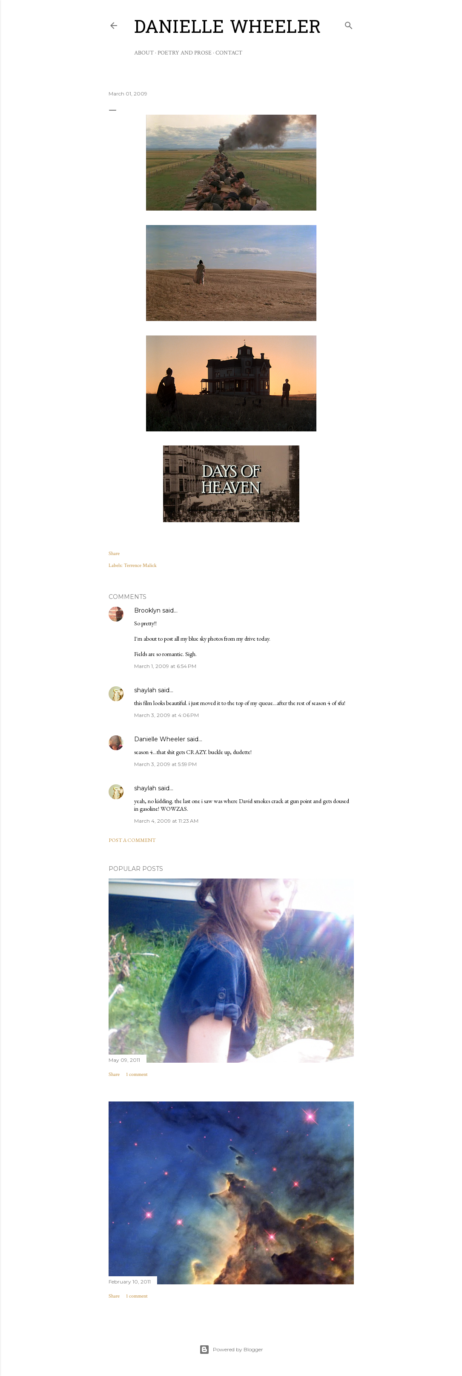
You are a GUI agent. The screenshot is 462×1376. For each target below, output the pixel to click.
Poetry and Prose (185, 53)
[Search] (349, 23)
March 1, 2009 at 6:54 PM (165, 666)
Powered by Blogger (231, 1349)
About (144, 53)
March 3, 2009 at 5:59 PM (165, 764)
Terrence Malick (140, 565)
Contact (228, 53)
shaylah (145, 690)
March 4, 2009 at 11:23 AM (166, 821)
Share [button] (114, 553)
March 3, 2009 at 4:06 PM (166, 715)
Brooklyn (147, 610)
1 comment (137, 1074)
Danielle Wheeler (227, 28)
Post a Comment (132, 840)
